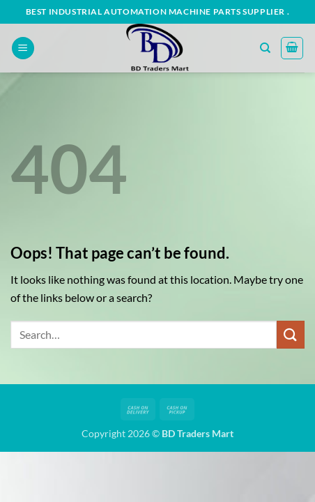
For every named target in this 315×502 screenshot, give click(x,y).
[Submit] (291, 334)
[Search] (265, 48)
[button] (23, 48)
